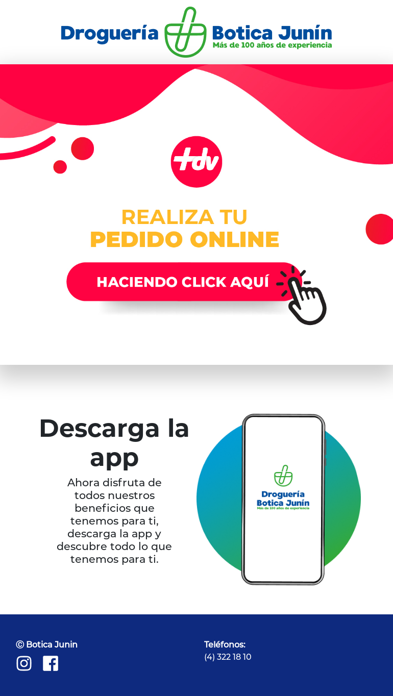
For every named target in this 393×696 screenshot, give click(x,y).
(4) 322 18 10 (228, 657)
